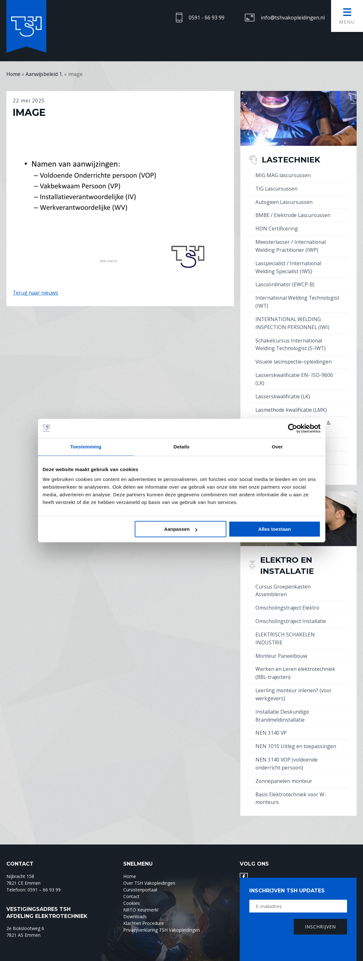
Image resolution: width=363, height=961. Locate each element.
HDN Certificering (276, 227)
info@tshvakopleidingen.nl (293, 17)
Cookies (131, 891)
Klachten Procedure (143, 911)
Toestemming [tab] (86, 446)
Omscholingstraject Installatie (291, 613)
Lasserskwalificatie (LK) (283, 390)
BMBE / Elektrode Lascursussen (293, 214)
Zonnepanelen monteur (284, 769)
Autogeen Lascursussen (284, 201)
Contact (131, 884)
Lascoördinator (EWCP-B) (285, 281)
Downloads (135, 904)
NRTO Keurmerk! (140, 897)
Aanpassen (180, 529)
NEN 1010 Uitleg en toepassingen (296, 735)
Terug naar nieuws (35, 292)
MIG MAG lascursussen (283, 174)
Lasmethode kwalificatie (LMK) (291, 404)
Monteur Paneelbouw (281, 646)
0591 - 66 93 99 (206, 17)
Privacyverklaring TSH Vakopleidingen (161, 917)
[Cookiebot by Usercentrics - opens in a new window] (293, 428)
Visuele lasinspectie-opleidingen (293, 357)
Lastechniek (291, 159)
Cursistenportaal (140, 877)
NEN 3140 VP (271, 722)
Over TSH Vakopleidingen (149, 870)
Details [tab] (182, 446)
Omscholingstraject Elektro (287, 600)
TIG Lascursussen (276, 187)
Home (129, 864)
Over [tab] (277, 446)
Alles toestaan (274, 529)
